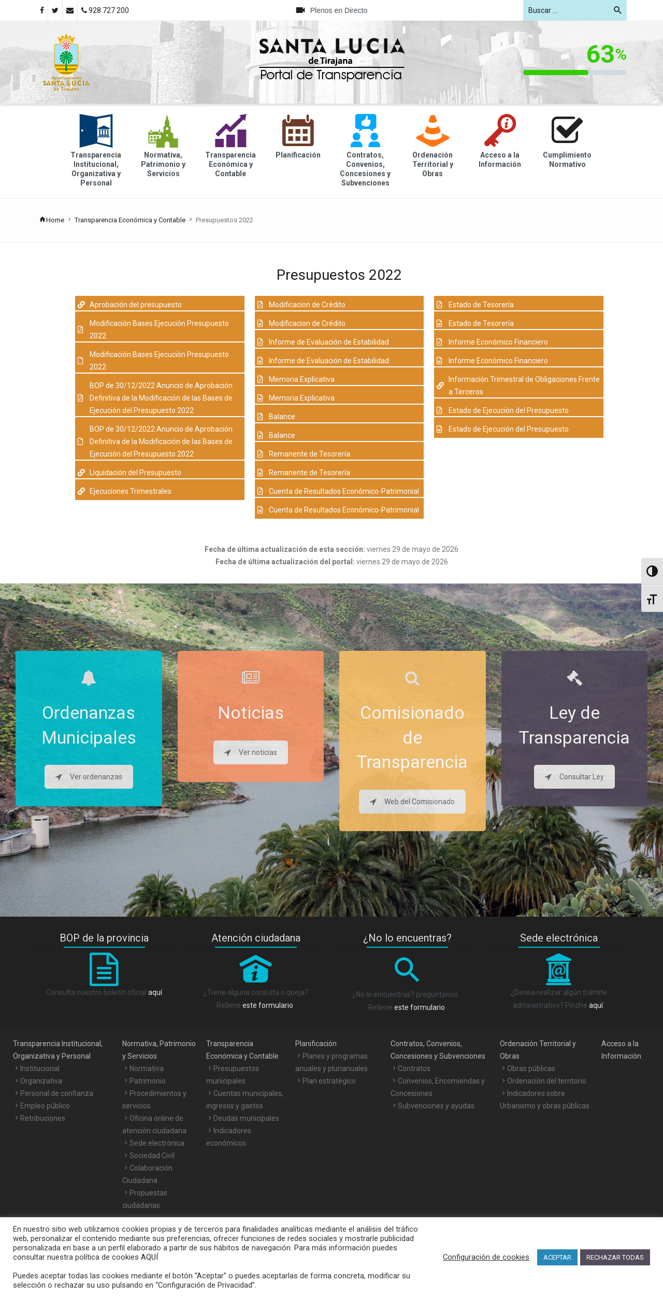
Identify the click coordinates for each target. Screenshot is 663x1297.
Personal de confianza (56, 1093)
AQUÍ (148, 1257)
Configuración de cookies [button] (486, 1257)
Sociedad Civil (152, 1155)
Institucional (40, 1068)
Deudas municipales (246, 1118)
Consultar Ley (574, 777)
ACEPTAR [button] (557, 1257)
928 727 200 (105, 10)
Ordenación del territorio (546, 1081)
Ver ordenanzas (88, 777)
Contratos (414, 1068)
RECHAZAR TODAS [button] (615, 1257)
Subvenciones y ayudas (436, 1106)
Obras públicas (531, 1068)
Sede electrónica (156, 1143)
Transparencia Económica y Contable (130, 220)
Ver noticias (250, 752)
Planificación (316, 1043)
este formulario (267, 1005)
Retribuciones (42, 1118)
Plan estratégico (329, 1081)
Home (51, 220)
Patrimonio (147, 1081)
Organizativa (41, 1081)
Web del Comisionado (412, 801)
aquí (155, 992)
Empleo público (45, 1106)
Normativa (146, 1068)
